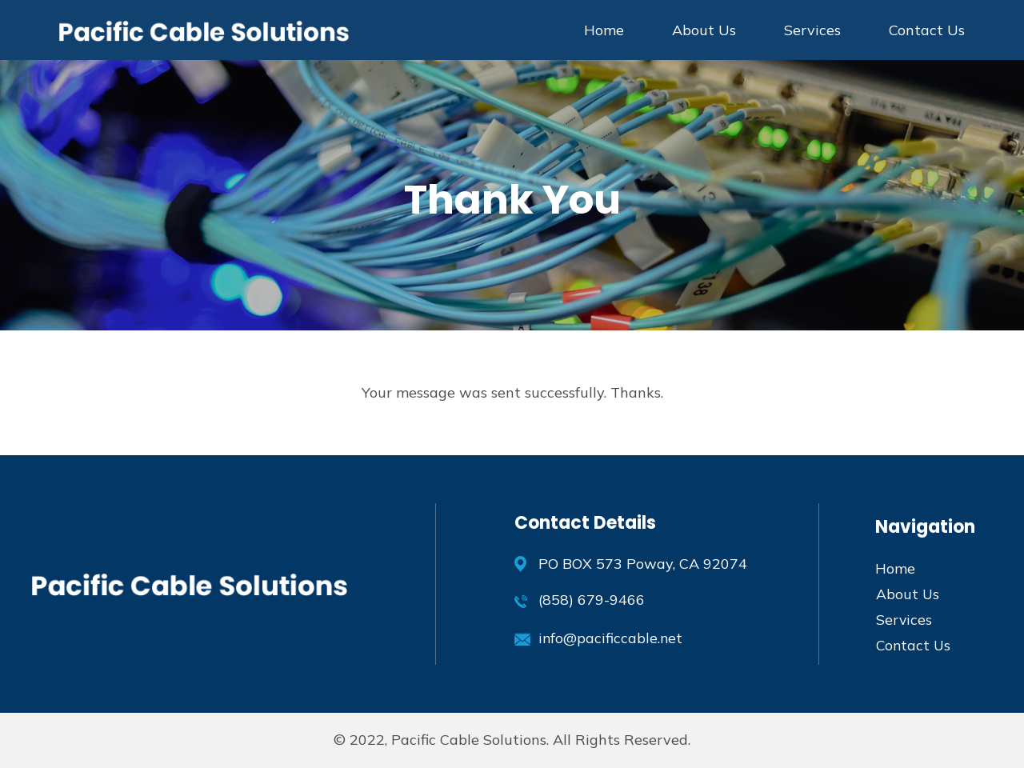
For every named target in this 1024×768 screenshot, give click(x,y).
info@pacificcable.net (611, 638)
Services (812, 30)
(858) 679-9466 (592, 599)
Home (604, 30)
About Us (704, 30)
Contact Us (927, 30)
